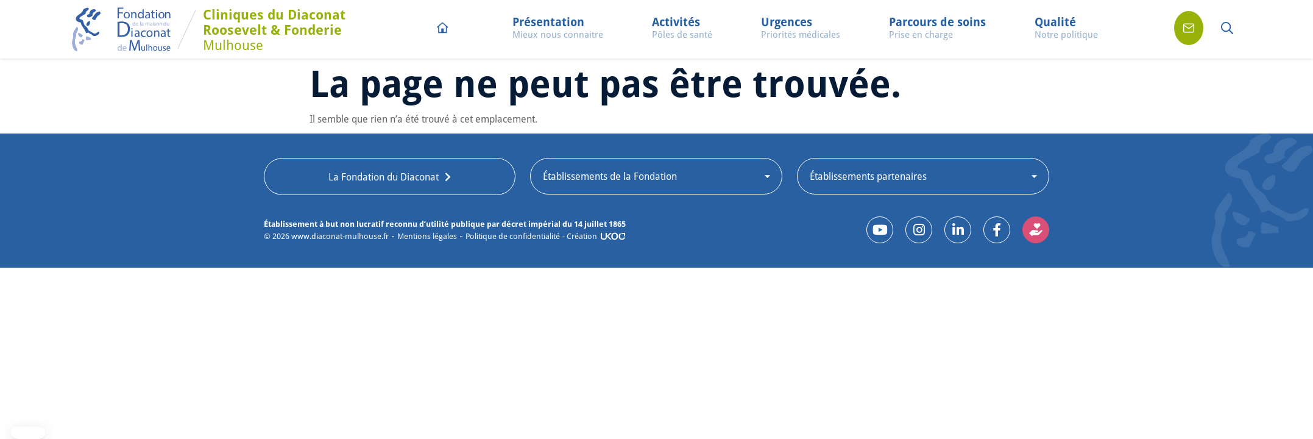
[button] (557, 29)
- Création (579, 235)
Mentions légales (427, 236)
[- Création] (613, 236)
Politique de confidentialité (512, 236)
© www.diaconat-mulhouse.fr (326, 236)
